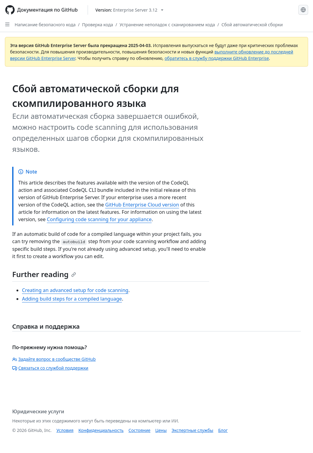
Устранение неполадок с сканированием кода (167, 24)
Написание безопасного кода (45, 24)
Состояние (140, 430)
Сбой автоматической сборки (252, 24)
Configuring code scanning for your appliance (99, 219)
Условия (65, 430)
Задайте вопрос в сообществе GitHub (54, 359)
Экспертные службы (192, 430)
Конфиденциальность (101, 430)
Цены (161, 430)
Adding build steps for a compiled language (72, 298)
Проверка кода (97, 24)
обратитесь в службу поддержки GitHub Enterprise (217, 58)
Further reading (44, 274)
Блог (222, 430)
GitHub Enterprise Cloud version (142, 204)
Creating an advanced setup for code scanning (75, 290)
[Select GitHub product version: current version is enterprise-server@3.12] (129, 10)
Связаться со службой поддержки (50, 368)
